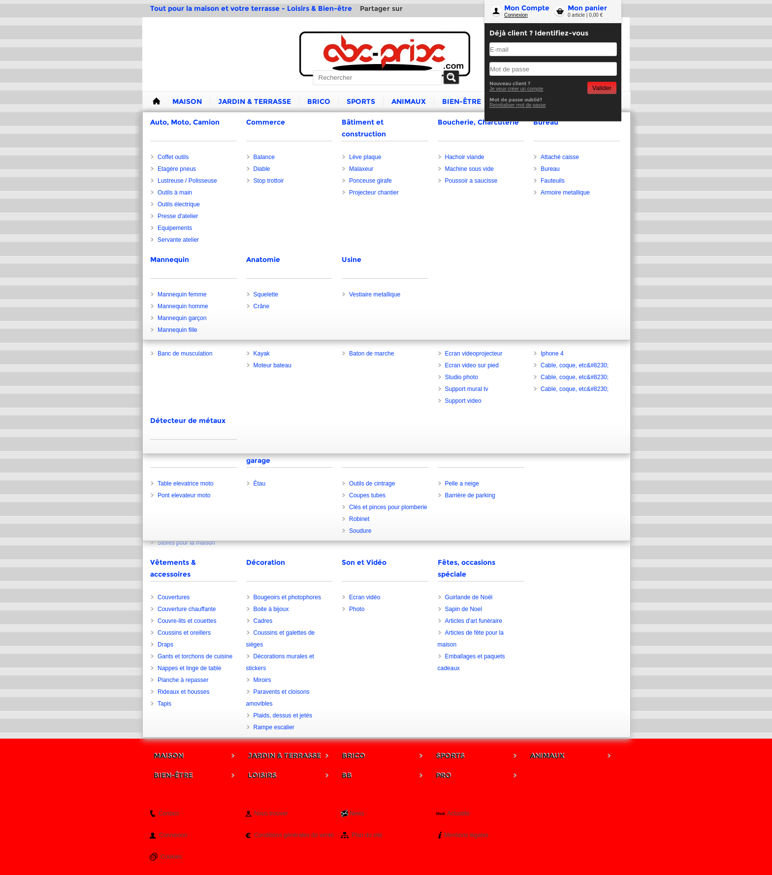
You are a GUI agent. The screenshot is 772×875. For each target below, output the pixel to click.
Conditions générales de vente (294, 835)
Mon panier (587, 7)
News (357, 813)
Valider (601, 88)
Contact (169, 813)
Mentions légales (466, 835)
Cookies (171, 856)
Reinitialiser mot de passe (517, 105)
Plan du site (367, 835)
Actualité (458, 813)
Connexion (516, 15)
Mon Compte (526, 7)
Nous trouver (271, 813)
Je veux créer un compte (516, 89)
